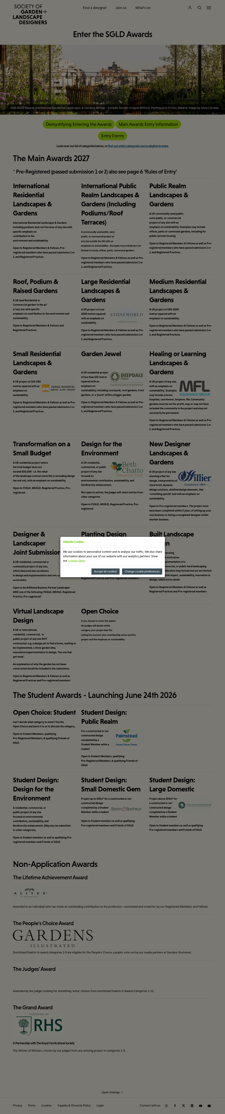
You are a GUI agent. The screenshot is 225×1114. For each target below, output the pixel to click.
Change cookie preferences (142, 571)
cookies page (76, 560)
